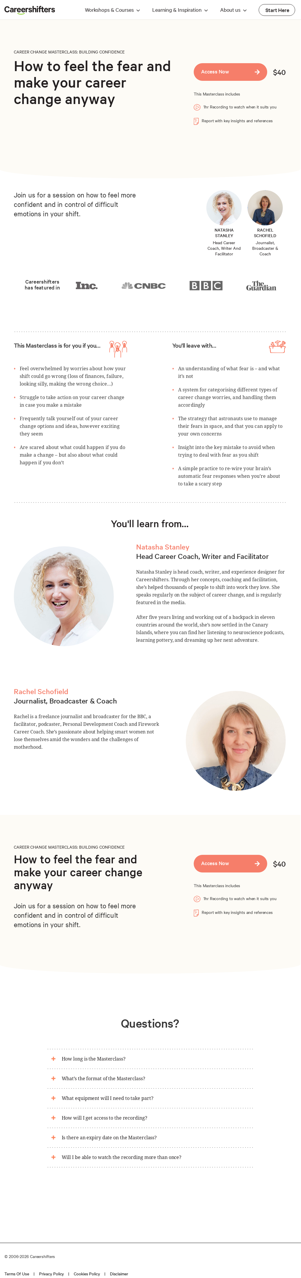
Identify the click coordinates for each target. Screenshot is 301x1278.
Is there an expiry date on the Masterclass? (109, 1137)
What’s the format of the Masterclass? (103, 1078)
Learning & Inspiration (177, 9)
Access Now (215, 71)
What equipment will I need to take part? (107, 1098)
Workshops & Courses (109, 9)
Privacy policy (51, 1274)
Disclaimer (119, 1274)
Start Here (277, 9)
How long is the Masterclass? (94, 1059)
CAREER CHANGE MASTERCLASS (45, 52)
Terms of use (16, 1274)
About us (230, 9)
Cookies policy (87, 1274)
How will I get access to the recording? (104, 1118)
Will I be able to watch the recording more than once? (122, 1157)
